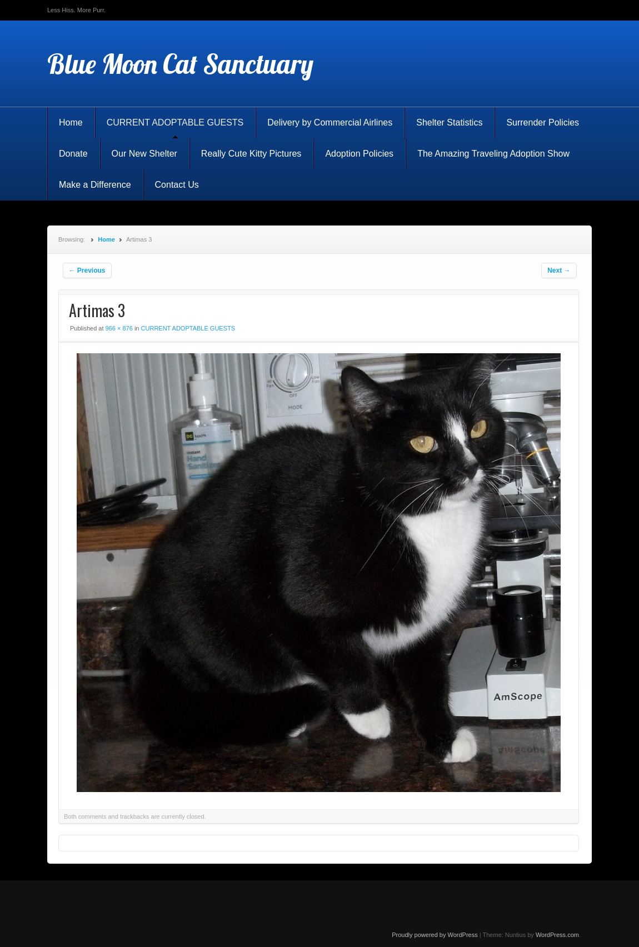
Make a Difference (95, 184)
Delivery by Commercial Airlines (329, 122)
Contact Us (177, 184)
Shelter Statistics (449, 122)
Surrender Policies (542, 122)
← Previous (87, 270)
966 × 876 (119, 328)
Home (71, 122)
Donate (73, 153)
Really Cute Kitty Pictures (251, 153)
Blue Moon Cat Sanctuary (180, 64)
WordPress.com (557, 934)
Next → (558, 270)
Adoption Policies (359, 153)
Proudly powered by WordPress (434, 934)
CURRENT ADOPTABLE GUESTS (175, 122)
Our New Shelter (144, 153)
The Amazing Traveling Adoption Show (493, 153)
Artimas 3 (97, 310)
